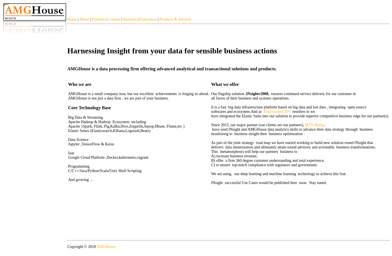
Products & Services (175, 19)
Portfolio (99, 19)
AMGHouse (105, 247)
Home (72, 19)
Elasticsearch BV (277, 112)
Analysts (130, 19)
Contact (114, 19)
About (84, 19)
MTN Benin (314, 125)
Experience (148, 19)
